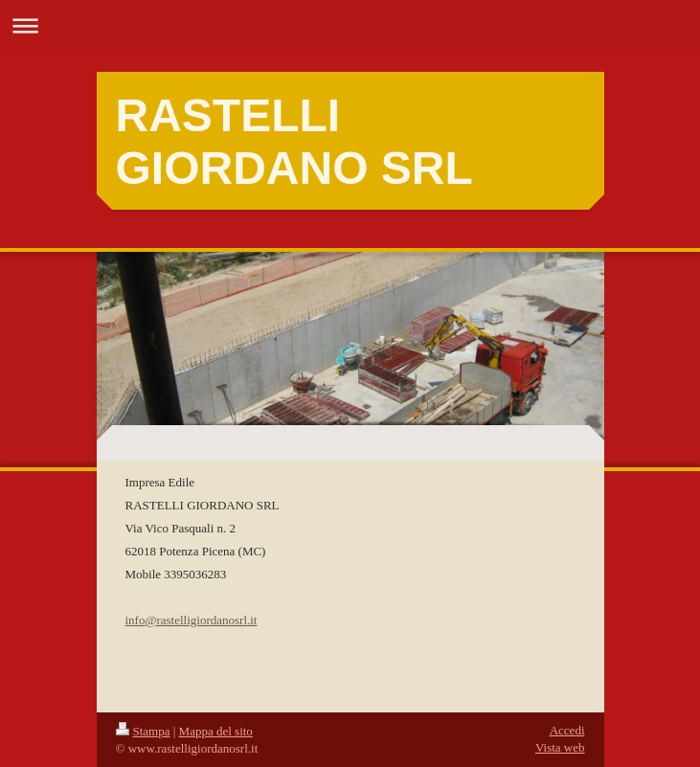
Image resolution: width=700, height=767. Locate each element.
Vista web (560, 747)
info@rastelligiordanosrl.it (191, 620)
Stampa (143, 731)
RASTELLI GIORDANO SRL (294, 141)
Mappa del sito (216, 731)
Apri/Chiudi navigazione (350, 25)
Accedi (567, 730)
